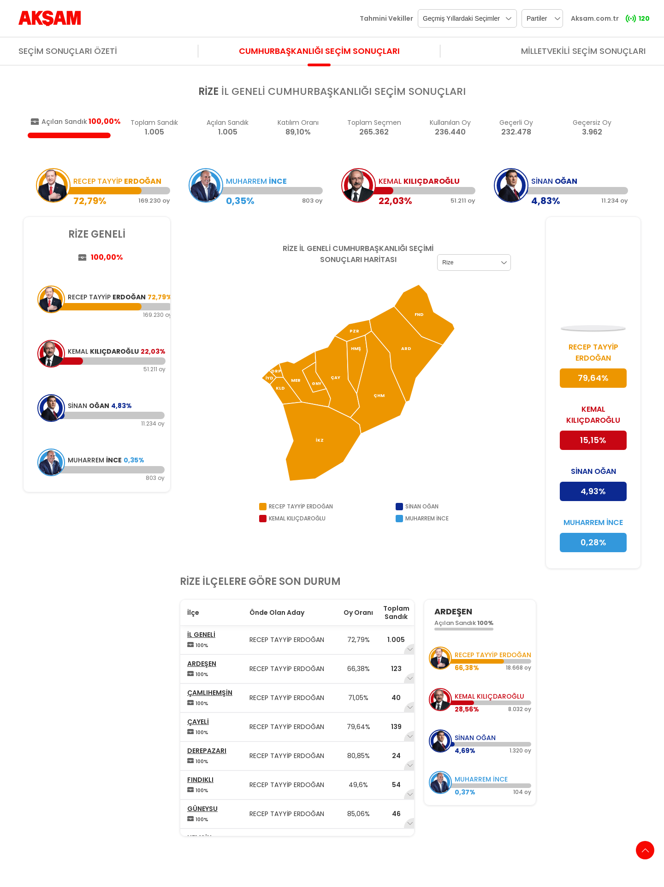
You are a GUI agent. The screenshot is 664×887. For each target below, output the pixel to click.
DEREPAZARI (206, 751)
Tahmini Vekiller (386, 18)
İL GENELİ (201, 634)
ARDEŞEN (201, 663)
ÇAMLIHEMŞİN (209, 693)
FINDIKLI (200, 780)
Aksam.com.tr (595, 18)
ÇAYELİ (198, 722)
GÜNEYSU (202, 809)
